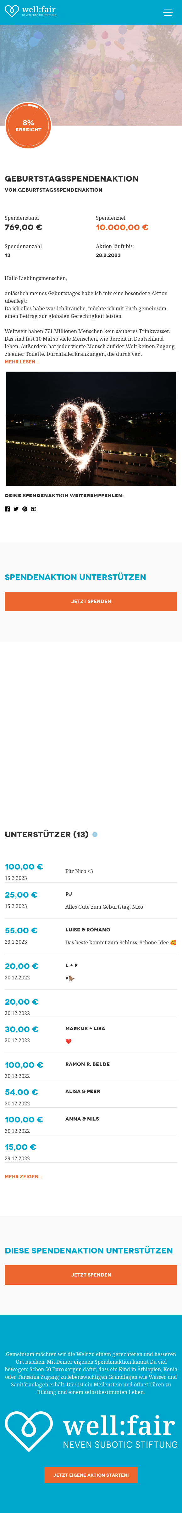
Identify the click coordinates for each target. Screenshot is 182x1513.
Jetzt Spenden (91, 601)
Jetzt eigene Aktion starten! (91, 1475)
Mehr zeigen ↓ (25, 1176)
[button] (8, 508)
